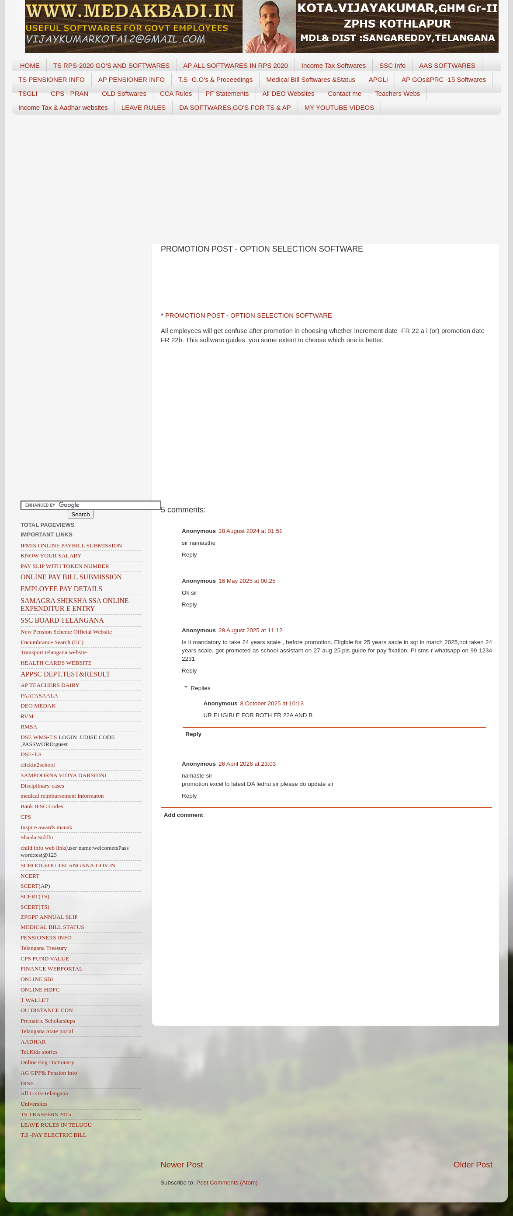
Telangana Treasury (44, 948)
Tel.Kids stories (39, 1051)
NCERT (30, 876)
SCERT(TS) (35, 896)
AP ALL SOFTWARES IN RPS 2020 (235, 65)
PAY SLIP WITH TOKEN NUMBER (65, 566)
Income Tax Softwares (334, 65)
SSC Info (392, 65)
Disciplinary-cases (42, 785)
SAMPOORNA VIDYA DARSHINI (63, 775)
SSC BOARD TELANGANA (62, 620)
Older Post (473, 1164)
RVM (27, 716)
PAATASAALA (39, 695)
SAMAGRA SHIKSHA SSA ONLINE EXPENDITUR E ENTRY (75, 604)
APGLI (378, 79)
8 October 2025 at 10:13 (272, 703)
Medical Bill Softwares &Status (310, 79)
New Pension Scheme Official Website (66, 631)
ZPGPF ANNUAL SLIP (49, 917)
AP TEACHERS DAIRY (50, 685)
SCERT (29, 886)
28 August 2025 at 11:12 (250, 630)
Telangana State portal (47, 1031)
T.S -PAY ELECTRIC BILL (54, 1135)
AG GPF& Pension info (49, 1072)
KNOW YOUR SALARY (51, 555)
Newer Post (181, 1164)
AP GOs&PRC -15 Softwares (444, 79)
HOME (30, 65)
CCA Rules (176, 93)
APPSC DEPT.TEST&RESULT (65, 674)
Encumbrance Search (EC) (52, 642)
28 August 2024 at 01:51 (250, 531)
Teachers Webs (397, 93)
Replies (201, 688)
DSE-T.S (31, 754)
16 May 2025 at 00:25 (247, 581)
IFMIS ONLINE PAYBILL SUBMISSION (71, 545)
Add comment (183, 815)
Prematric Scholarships (48, 1020)
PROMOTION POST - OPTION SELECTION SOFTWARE (247, 315)
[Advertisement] (256, 176)
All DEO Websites (289, 93)
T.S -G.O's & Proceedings (215, 79)
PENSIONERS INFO (46, 937)
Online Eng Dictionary (47, 1062)
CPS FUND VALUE (45, 958)
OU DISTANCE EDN (47, 1010)
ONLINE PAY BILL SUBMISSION (71, 577)
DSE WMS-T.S (39, 737)
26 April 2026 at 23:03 (247, 763)
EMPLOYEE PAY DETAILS (61, 588)
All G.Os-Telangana (44, 1093)
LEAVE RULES (143, 107)
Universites (34, 1103)
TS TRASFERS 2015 (46, 1114)
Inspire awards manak (46, 827)
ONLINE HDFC (40, 989)
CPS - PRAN (69, 93)
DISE (27, 1083)
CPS (26, 816)
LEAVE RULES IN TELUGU (56, 1124)
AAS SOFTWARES (447, 65)
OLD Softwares (124, 93)
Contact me (344, 93)
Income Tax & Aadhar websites (63, 107)
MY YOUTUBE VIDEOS (339, 107)
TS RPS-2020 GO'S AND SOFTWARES (111, 65)
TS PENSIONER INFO (51, 79)
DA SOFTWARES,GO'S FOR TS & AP (235, 107)
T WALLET (35, 1000)
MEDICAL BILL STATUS (52, 927)
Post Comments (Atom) (227, 1182)
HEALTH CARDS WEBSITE (56, 662)
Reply (189, 554)
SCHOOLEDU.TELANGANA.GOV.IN (68, 865)
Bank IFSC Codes (42, 806)
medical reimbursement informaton (62, 795)
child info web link (43, 848)
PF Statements (227, 93)
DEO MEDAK (38, 705)
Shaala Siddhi (37, 837)
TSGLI (27, 93)
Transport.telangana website (54, 652)
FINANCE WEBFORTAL (52, 968)
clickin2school (38, 764)
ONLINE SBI (37, 979)
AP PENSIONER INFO (131, 79)
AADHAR (33, 1041)
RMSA (29, 726)
